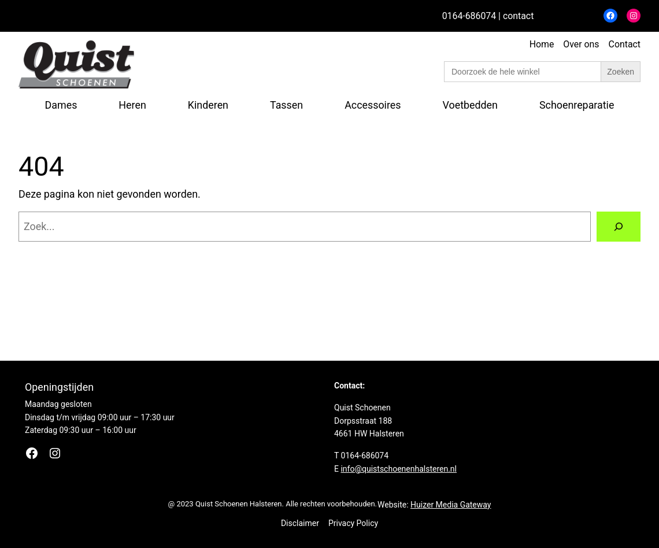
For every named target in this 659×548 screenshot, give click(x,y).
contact (518, 15)
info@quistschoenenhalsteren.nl (398, 468)
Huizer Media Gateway (450, 504)
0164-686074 (469, 15)
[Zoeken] (619, 227)
